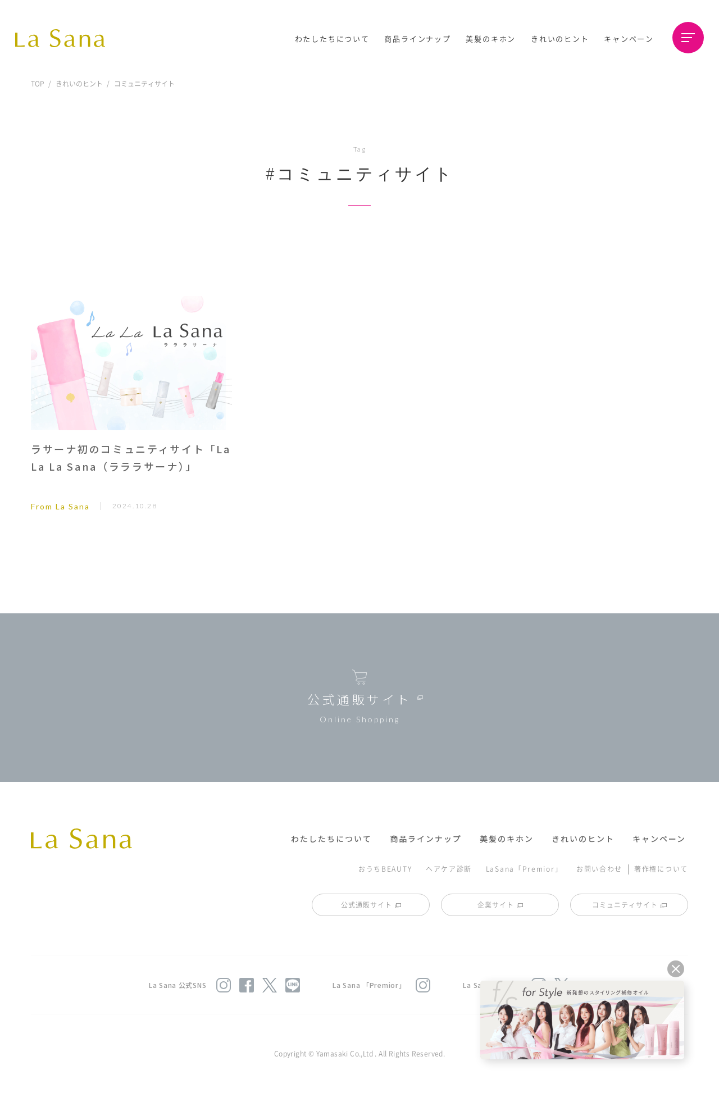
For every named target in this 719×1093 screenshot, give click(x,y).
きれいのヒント (560, 38)
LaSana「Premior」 (524, 868)
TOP (37, 83)
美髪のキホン (491, 38)
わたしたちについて (332, 38)
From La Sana (60, 506)
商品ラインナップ (417, 38)
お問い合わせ (599, 868)
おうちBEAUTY (385, 868)
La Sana (65, 38)
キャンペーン (629, 38)
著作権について (661, 868)
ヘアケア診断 (449, 868)
